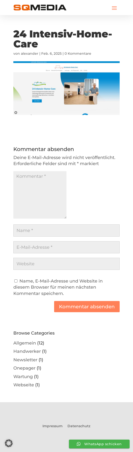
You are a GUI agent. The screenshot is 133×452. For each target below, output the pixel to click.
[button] (8, 443)
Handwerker (27, 351)
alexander (29, 53)
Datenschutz (78, 426)
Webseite (23, 385)
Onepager (24, 368)
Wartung (23, 376)
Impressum (52, 426)
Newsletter (25, 360)
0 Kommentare (78, 53)
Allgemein (24, 343)
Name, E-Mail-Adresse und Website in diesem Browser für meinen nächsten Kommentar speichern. (58, 287)
